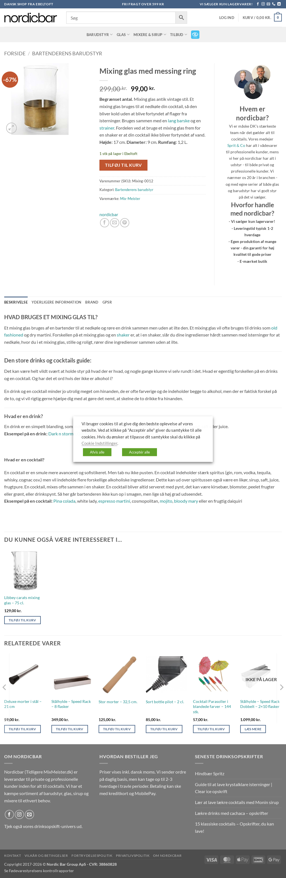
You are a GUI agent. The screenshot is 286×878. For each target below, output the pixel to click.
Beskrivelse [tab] (16, 302)
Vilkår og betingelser (46, 855)
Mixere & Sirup (150, 34)
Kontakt (12, 855)
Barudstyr (100, 34)
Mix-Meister (130, 198)
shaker (123, 334)
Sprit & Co (236, 145)
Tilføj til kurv (123, 165)
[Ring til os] (273, 4)
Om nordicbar (167, 855)
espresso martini (114, 501)
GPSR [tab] (107, 302)
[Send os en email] (268, 4)
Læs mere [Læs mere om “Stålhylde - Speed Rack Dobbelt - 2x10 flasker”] (253, 729)
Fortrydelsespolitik (92, 855)
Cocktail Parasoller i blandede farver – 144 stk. (212, 706)
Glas (123, 34)
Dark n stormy (61, 433)
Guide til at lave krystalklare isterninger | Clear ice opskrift (233, 788)
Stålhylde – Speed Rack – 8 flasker (71, 704)
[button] (226, 17)
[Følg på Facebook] (257, 4)
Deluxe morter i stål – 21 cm (23, 704)
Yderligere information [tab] (57, 302)
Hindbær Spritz (209, 773)
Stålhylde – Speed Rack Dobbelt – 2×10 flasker (260, 704)
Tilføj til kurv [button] (22, 620)
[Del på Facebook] (104, 222)
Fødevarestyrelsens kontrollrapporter (41, 870)
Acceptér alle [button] (139, 452)
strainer (106, 127)
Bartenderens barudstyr (67, 53)
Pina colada (64, 501)
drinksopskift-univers (55, 826)
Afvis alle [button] (97, 452)
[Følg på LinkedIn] (279, 4)
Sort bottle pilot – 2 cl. (165, 701)
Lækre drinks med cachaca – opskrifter (231, 813)
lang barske (179, 120)
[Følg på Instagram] (263, 4)
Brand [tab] (91, 302)
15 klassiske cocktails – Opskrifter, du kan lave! (234, 827)
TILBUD (178, 34)
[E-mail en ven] (114, 222)
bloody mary (186, 501)
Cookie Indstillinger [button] (99, 443)
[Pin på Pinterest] (124, 222)
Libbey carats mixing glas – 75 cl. (22, 600)
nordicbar (108, 214)
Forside (14, 53)
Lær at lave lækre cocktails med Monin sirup (237, 802)
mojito (166, 501)
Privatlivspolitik (132, 855)
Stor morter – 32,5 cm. (118, 701)
